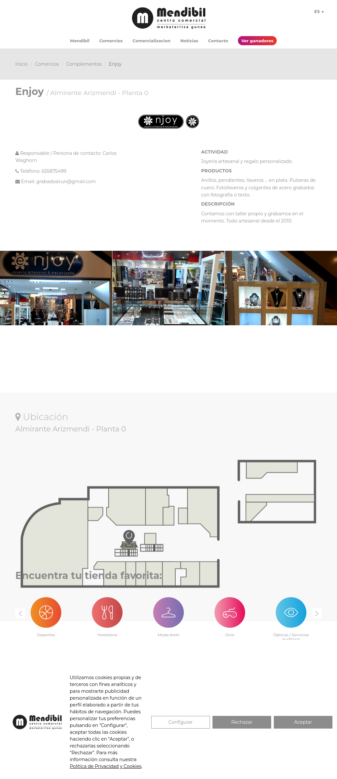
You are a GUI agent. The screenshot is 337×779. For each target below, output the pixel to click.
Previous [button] (20, 613)
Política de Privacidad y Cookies (105, 766)
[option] (46, 613)
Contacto (218, 40)
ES (319, 11)
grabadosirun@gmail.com (66, 181)
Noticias (189, 40)
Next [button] (317, 613)
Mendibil (79, 40)
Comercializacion (152, 40)
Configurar (180, 722)
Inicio (21, 64)
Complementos (84, 64)
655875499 (54, 171)
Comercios (111, 40)
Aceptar (303, 722)
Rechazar (241, 722)
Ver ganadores (257, 40)
